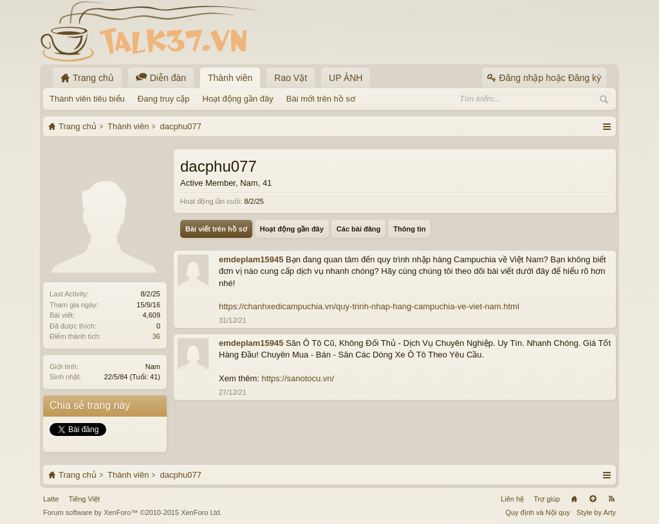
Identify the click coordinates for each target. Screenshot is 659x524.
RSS (611, 498)
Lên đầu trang (592, 498)
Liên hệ (512, 499)
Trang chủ (574, 498)
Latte (51, 499)
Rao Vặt (290, 78)
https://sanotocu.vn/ (297, 378)
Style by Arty (596, 512)
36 (156, 336)
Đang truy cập (164, 99)
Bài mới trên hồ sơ (320, 99)
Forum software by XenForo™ (132, 512)
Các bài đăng (358, 229)
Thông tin (409, 229)
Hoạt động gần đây (238, 99)
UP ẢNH (345, 78)
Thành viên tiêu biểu (87, 99)
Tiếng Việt (84, 499)
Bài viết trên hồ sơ (216, 229)
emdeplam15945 (251, 259)
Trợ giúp (547, 499)
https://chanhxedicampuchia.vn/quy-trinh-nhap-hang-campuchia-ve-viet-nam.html (369, 306)
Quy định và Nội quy (537, 512)
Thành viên (230, 78)
